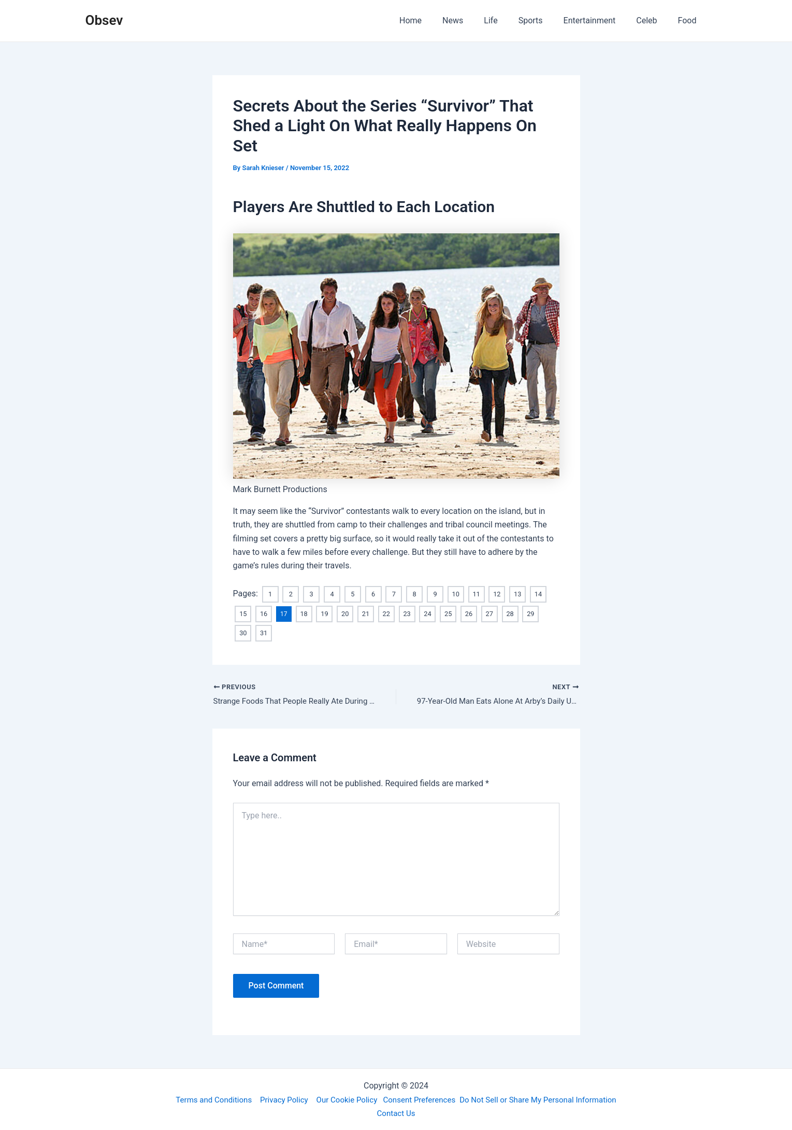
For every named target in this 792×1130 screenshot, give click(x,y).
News (475, 20)
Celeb (652, 20)
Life (509, 20)
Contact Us (396, 1113)
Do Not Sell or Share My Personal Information (546, 1099)
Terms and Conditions (203, 1099)
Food (689, 20)
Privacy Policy (277, 1099)
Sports (545, 20)
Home (437, 20)
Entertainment (600, 20)
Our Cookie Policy (343, 1099)
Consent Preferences (420, 1099)
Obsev (104, 20)
